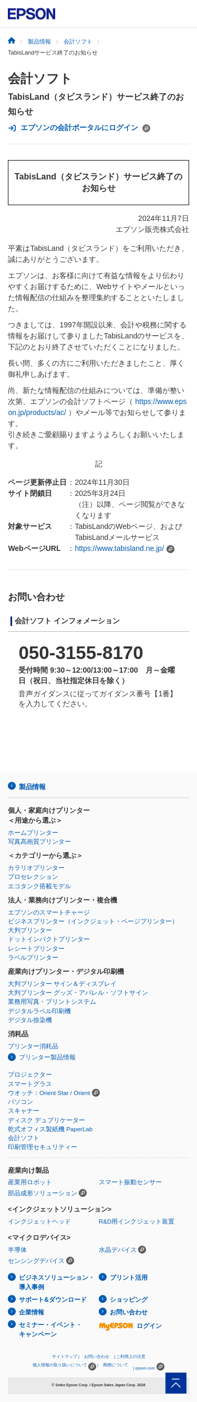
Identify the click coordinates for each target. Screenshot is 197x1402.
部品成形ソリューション (42, 1193)
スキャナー (23, 1111)
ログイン (130, 1326)
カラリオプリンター (36, 868)
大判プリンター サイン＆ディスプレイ (62, 984)
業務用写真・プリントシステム (52, 1002)
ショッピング (129, 1299)
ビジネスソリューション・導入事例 (57, 1282)
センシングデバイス (36, 1261)
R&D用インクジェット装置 (136, 1221)
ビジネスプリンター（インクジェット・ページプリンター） (93, 921)
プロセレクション (33, 877)
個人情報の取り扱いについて (64, 1367)
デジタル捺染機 (30, 1020)
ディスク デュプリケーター (46, 1120)
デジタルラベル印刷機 (39, 1011)
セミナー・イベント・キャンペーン (50, 1330)
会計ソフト (40, 78)
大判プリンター (30, 930)
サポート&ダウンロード (53, 1299)
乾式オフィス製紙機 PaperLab (50, 1129)
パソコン (20, 1102)
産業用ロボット (30, 1182)
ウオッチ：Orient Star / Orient (49, 1093)
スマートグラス (30, 1084)
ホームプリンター (33, 833)
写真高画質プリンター (39, 841)
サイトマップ (64, 1356)
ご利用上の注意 (131, 1356)
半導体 (17, 1250)
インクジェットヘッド (39, 1221)
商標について (115, 1365)
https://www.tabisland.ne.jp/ (119, 548)
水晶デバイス (118, 1250)
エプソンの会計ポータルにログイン (79, 127)
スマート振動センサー (130, 1182)
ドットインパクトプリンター (49, 939)
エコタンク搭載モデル (39, 886)
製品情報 (32, 787)
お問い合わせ (129, 1312)
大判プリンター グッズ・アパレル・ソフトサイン (78, 993)
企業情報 (31, 1312)
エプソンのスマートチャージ (49, 912)
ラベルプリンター (33, 957)
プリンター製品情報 (47, 1057)
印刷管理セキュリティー (42, 1147)
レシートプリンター (36, 949)
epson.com (145, 1368)
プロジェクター (30, 1074)
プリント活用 (129, 1277)
